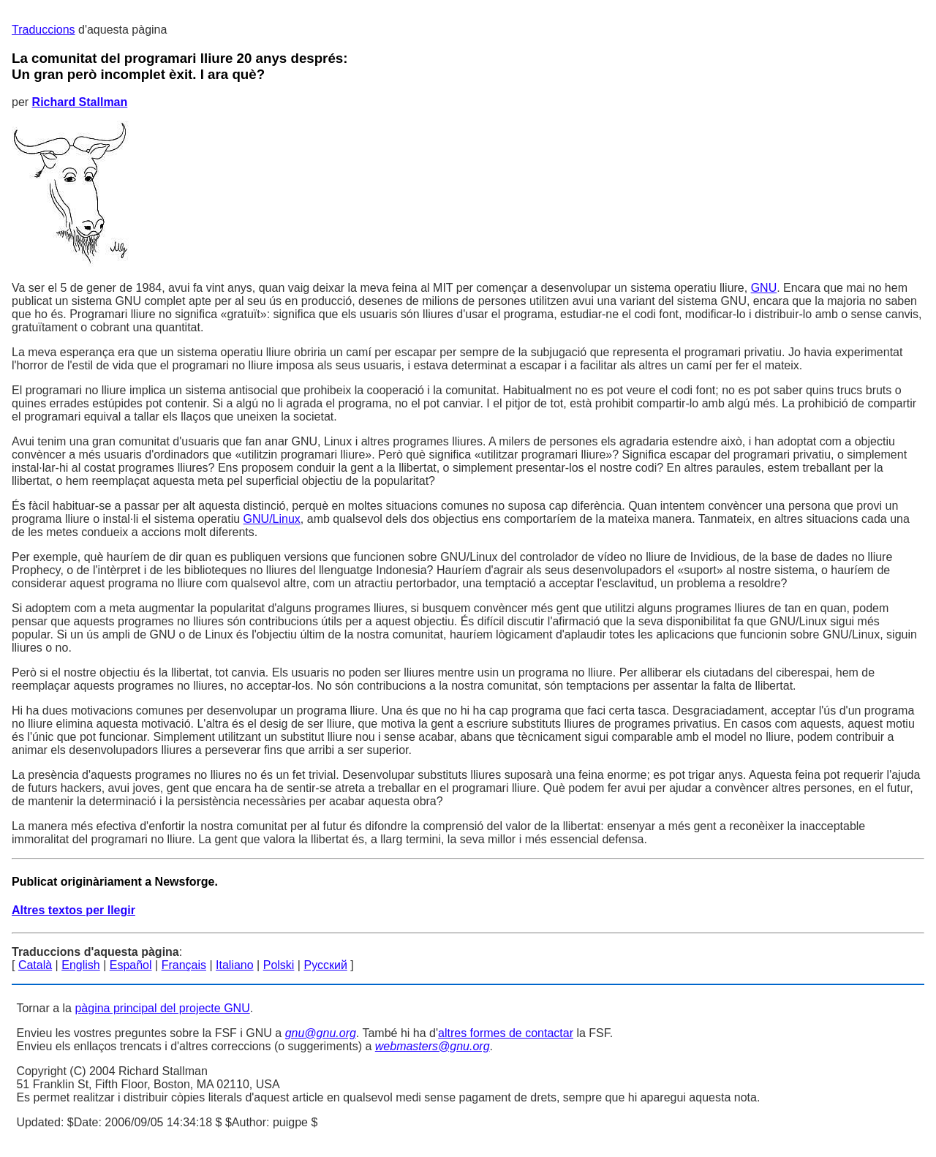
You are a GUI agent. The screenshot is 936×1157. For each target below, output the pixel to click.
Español (131, 965)
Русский (325, 965)
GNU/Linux (272, 519)
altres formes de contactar (505, 1033)
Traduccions (43, 29)
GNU (764, 288)
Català (35, 965)
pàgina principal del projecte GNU (162, 1008)
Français (184, 965)
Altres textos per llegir (73, 910)
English (80, 965)
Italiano (235, 965)
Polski (279, 965)
